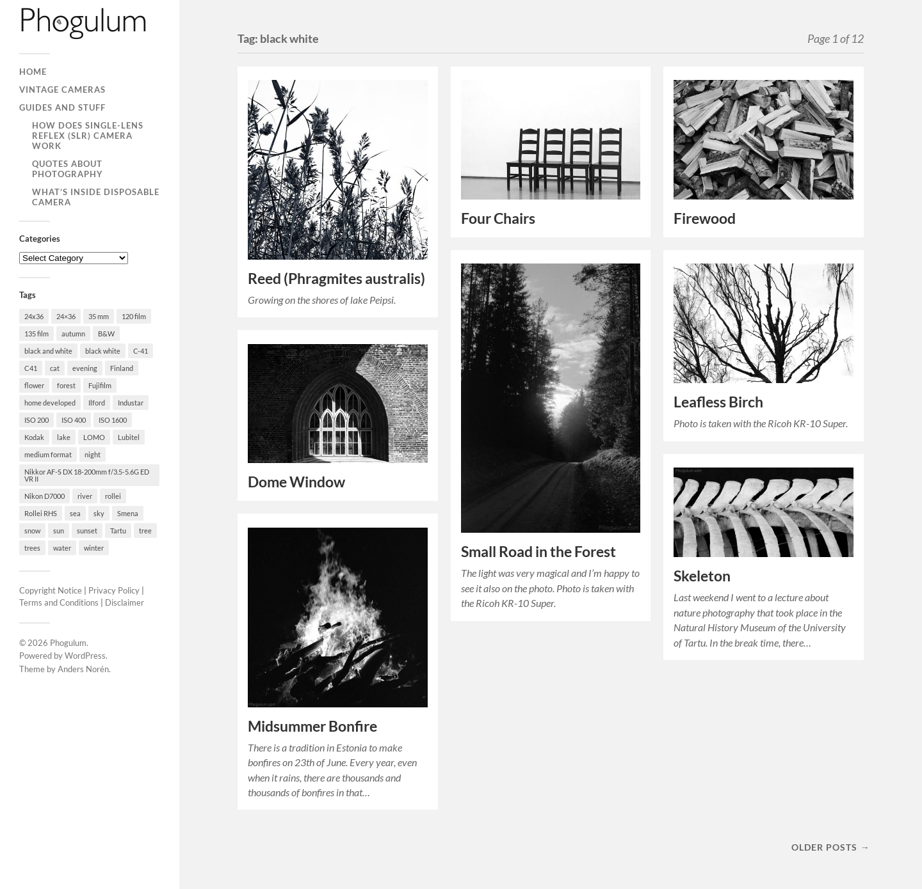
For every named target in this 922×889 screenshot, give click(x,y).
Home (33, 72)
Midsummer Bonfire (312, 726)
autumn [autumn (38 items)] (73, 333)
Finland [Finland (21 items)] (121, 368)
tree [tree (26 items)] (145, 530)
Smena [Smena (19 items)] (127, 513)
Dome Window (296, 482)
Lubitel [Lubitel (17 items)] (129, 437)
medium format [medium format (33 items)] (48, 454)
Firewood (705, 218)
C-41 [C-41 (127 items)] (140, 351)
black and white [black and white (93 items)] (48, 351)
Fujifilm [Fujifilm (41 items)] (99, 385)
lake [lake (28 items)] (63, 437)
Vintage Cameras (62, 89)
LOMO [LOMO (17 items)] (94, 437)
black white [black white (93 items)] (102, 351)
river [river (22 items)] (84, 496)
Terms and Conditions (59, 602)
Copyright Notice (50, 590)
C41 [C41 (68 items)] (30, 368)
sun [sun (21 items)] (58, 530)
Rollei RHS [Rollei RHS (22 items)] (40, 513)
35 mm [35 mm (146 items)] (98, 316)
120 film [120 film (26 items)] (134, 316)
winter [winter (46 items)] (94, 548)
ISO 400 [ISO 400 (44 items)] (73, 420)
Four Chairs (498, 218)
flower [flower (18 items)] (34, 385)
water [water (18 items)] (62, 548)
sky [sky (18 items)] (98, 513)
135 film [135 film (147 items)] (36, 333)
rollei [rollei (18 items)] (113, 496)
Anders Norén (83, 669)
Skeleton (702, 576)
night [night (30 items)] (93, 454)
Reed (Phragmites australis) (336, 278)
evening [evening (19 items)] (84, 368)
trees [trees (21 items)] (32, 548)
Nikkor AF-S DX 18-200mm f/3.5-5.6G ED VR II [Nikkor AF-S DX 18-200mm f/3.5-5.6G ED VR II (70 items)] (86, 475)
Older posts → (830, 847)
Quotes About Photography (67, 169)
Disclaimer (124, 602)
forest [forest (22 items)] (66, 385)
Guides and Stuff (62, 107)
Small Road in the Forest (538, 551)
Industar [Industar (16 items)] (130, 402)
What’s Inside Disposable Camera (95, 197)
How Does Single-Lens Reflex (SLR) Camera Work (87, 135)
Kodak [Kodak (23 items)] (34, 437)
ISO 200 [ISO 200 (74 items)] (36, 420)
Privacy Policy (114, 590)
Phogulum (68, 643)
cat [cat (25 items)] (55, 368)
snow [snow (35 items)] (32, 530)
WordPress (85, 655)
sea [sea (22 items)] (75, 513)
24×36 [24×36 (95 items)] (66, 316)
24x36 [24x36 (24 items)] (34, 316)
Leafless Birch (718, 402)
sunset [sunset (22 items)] (87, 530)
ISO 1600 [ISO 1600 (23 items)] (113, 420)
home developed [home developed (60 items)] (50, 402)
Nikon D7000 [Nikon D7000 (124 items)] (44, 496)
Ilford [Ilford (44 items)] (96, 402)
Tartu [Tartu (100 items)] (118, 530)
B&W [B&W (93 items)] (106, 333)
